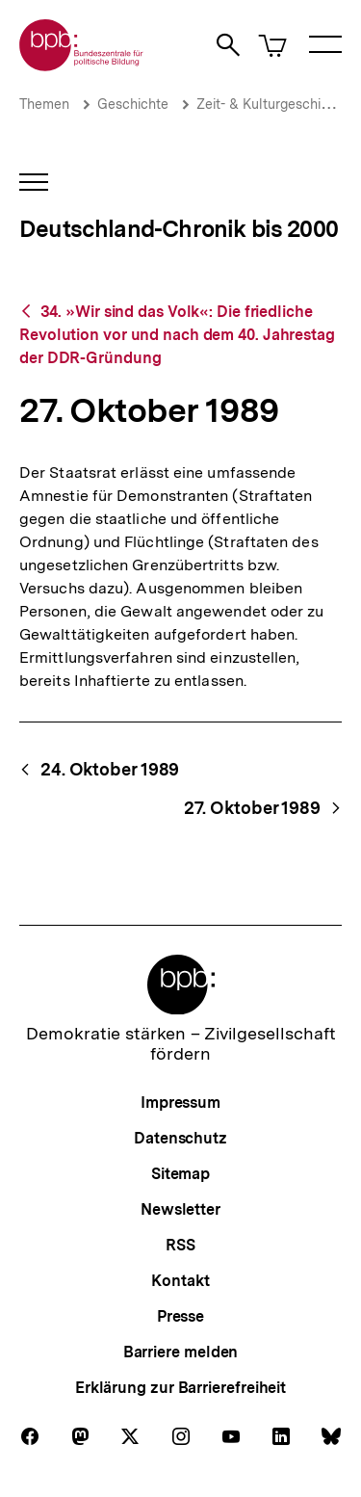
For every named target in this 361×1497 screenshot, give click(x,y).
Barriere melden (181, 1352)
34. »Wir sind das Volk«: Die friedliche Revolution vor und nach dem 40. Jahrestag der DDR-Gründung (177, 334)
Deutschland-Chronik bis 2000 (178, 229)
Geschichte (132, 104)
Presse (180, 1316)
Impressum (180, 1102)
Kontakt (180, 1281)
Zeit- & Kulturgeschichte (272, 104)
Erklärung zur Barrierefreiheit (180, 1388)
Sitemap (180, 1174)
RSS (180, 1245)
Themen (44, 104)
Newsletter (180, 1209)
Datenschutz (180, 1138)
